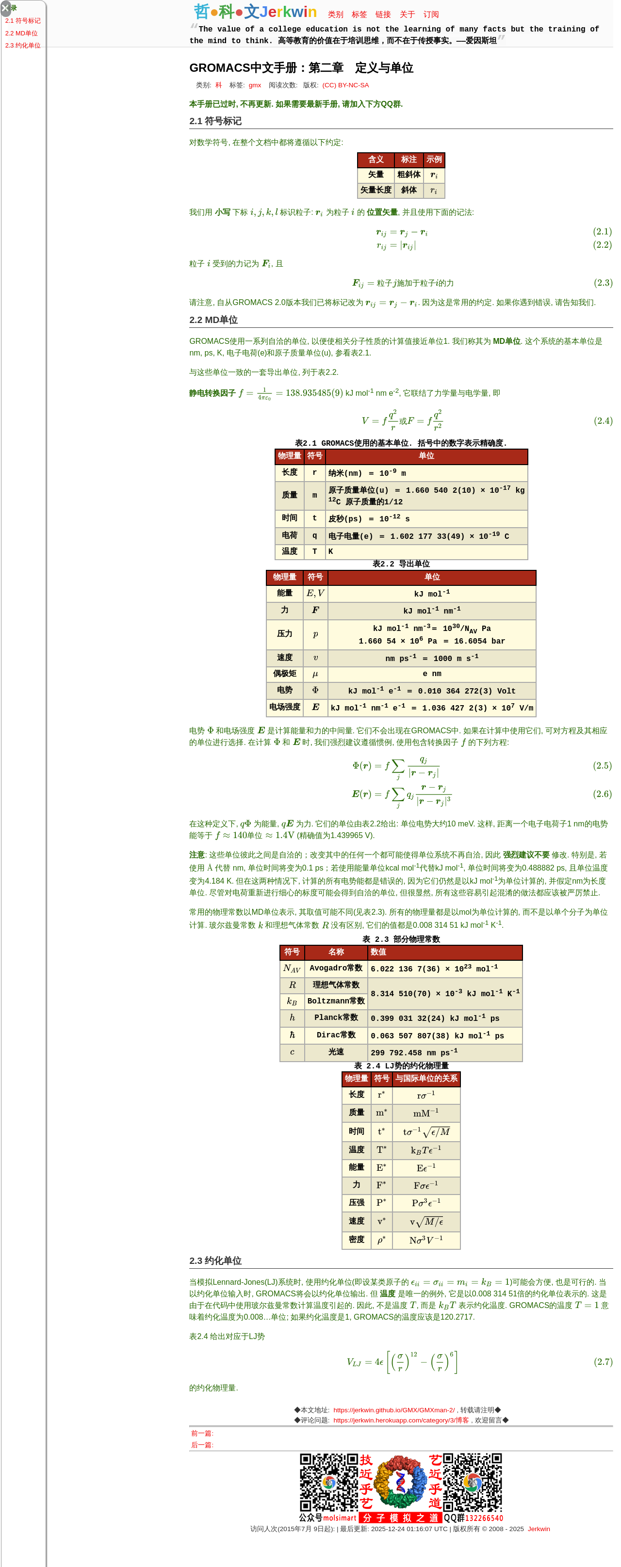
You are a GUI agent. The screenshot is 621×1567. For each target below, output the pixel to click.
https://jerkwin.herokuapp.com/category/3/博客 (401, 1452)
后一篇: (205, 1477)
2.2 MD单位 (21, 33)
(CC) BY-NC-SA (346, 85)
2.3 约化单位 (23, 45)
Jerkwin (539, 1561)
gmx (255, 85)
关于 (407, 14)
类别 (335, 14)
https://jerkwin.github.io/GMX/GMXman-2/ (394, 1442)
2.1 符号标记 (23, 20)
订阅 (431, 14)
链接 (383, 14)
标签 (359, 14)
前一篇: (205, 1466)
